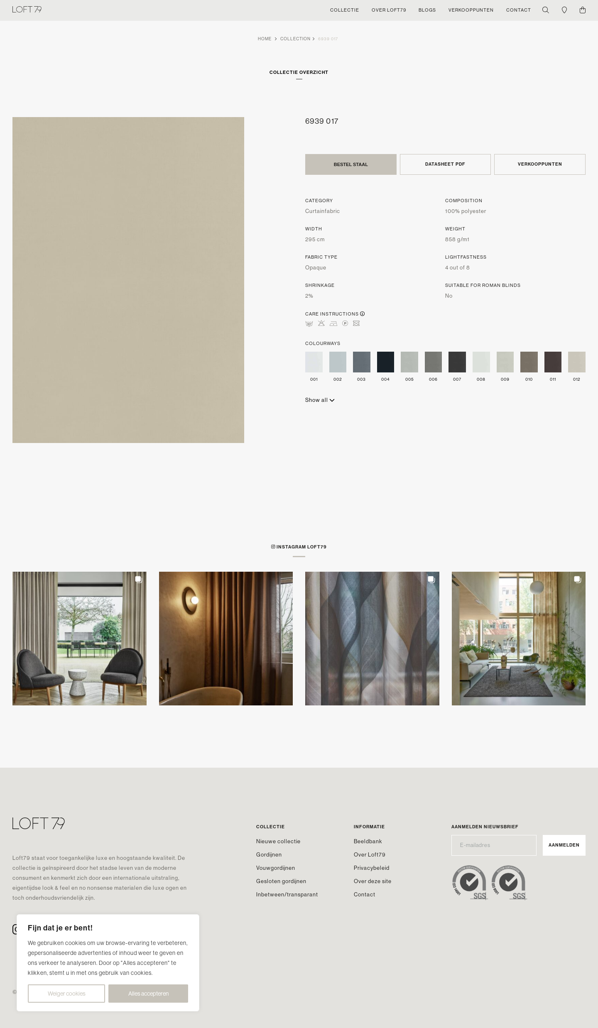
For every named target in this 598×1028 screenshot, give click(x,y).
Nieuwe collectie (278, 841)
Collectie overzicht (299, 72)
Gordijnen (269, 855)
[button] (79, 639)
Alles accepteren (148, 993)
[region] (108, 962)
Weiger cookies (67, 993)
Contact (364, 894)
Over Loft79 (370, 855)
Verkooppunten (540, 164)
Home (265, 39)
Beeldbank (368, 841)
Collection (295, 39)
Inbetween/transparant (287, 894)
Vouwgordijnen (275, 868)
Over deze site (373, 881)
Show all (320, 400)
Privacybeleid (372, 868)
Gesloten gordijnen (281, 881)
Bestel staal (351, 164)
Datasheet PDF (445, 164)
